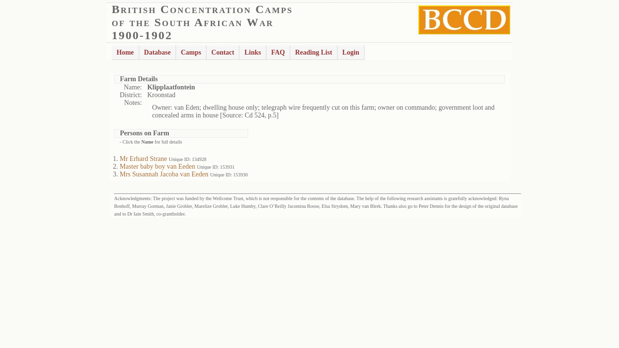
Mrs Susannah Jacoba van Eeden (164, 174)
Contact (222, 52)
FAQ (278, 52)
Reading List (313, 52)
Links (252, 52)
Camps (191, 52)
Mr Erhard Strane (143, 158)
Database (157, 52)
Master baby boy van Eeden (157, 166)
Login (350, 52)
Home (125, 52)
